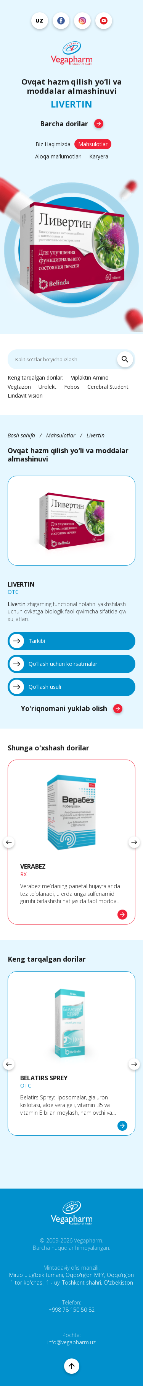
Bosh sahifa (21, 435)
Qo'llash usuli (35, 687)
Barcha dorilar (71, 123)
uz (39, 20)
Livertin (95, 435)
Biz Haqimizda (53, 144)
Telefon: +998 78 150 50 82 (71, 1306)
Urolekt (47, 386)
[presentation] (8, 842)
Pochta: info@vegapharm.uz (71, 1338)
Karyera (98, 156)
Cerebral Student (108, 386)
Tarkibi (27, 641)
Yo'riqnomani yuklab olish (71, 708)
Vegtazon (19, 386)
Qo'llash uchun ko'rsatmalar (53, 664)
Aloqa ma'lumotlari (58, 156)
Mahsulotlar (93, 144)
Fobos (72, 386)
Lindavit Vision (25, 395)
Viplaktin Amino (90, 377)
